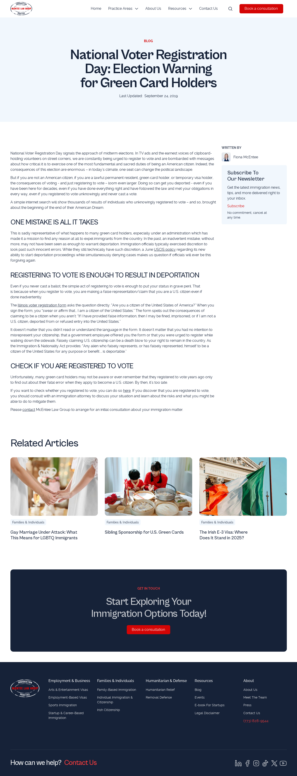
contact (28, 409)
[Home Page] (21, 8)
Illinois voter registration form (42, 305)
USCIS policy (165, 249)
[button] (123, 8)
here (127, 390)
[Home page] (24, 688)
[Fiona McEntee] (254, 156)
